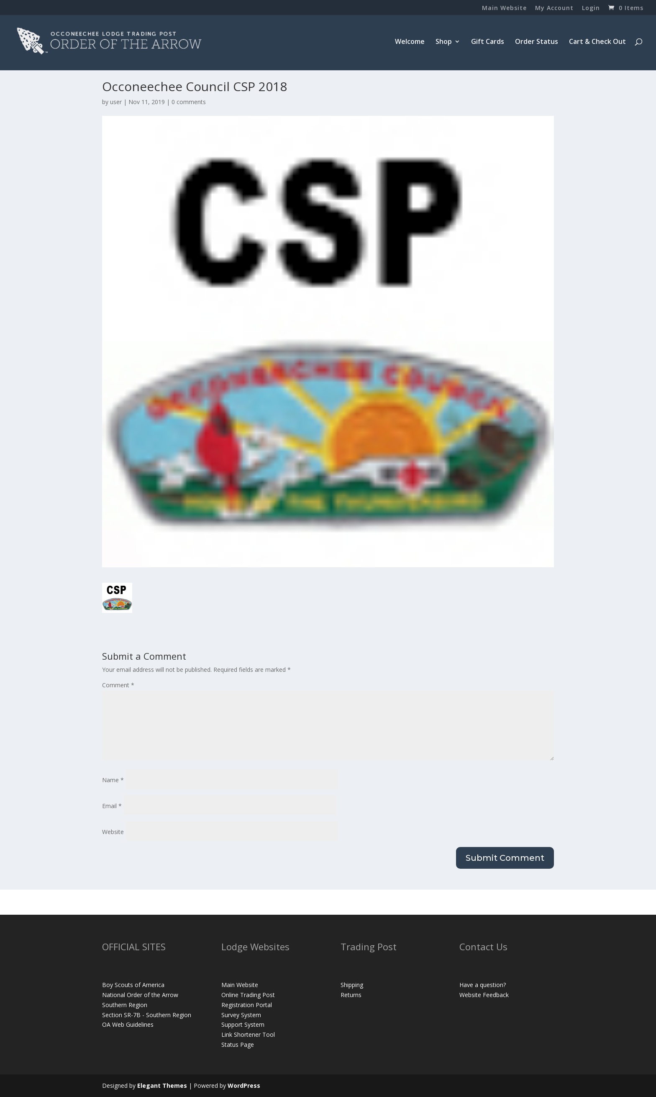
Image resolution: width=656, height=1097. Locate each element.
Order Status (536, 42)
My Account (554, 8)
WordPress (244, 1085)
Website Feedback (484, 995)
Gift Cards (487, 42)
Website (113, 832)
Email (112, 806)
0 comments (189, 102)
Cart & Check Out (597, 42)
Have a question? (482, 985)
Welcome (410, 42)
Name (113, 780)
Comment (118, 685)
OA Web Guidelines (128, 1024)
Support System (242, 1024)
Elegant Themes (162, 1085)
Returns (351, 995)
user (116, 102)
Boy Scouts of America (133, 985)
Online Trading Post (248, 995)
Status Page (237, 1045)
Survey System (241, 1015)
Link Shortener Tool (248, 1034)
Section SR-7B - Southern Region (146, 1015)
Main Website (504, 8)
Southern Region (124, 1005)
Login (591, 8)
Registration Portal (246, 1005)
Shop (444, 42)
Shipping (352, 985)
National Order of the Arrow (140, 995)
